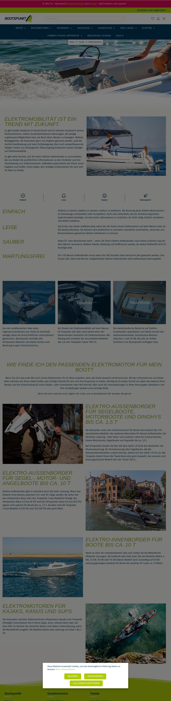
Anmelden (142, 10)
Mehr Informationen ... (66, 669)
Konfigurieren (95, 676)
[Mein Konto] (158, 18)
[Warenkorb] (163, 18)
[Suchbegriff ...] (82, 18)
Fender (93, 3)
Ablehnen (73, 676)
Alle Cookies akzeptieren (86, 683)
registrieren (160, 10)
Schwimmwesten (75, 3)
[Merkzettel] (152, 18)
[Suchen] (123, 18)
